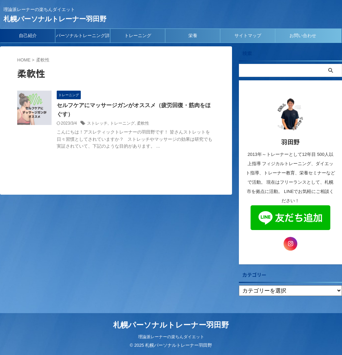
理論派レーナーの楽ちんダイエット (171, 336)
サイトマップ (247, 35)
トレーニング (137, 35)
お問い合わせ (302, 35)
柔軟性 (143, 123)
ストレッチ (97, 123)
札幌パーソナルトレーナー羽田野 (55, 19)
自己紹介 (28, 35)
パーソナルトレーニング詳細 (83, 38)
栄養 (192, 35)
